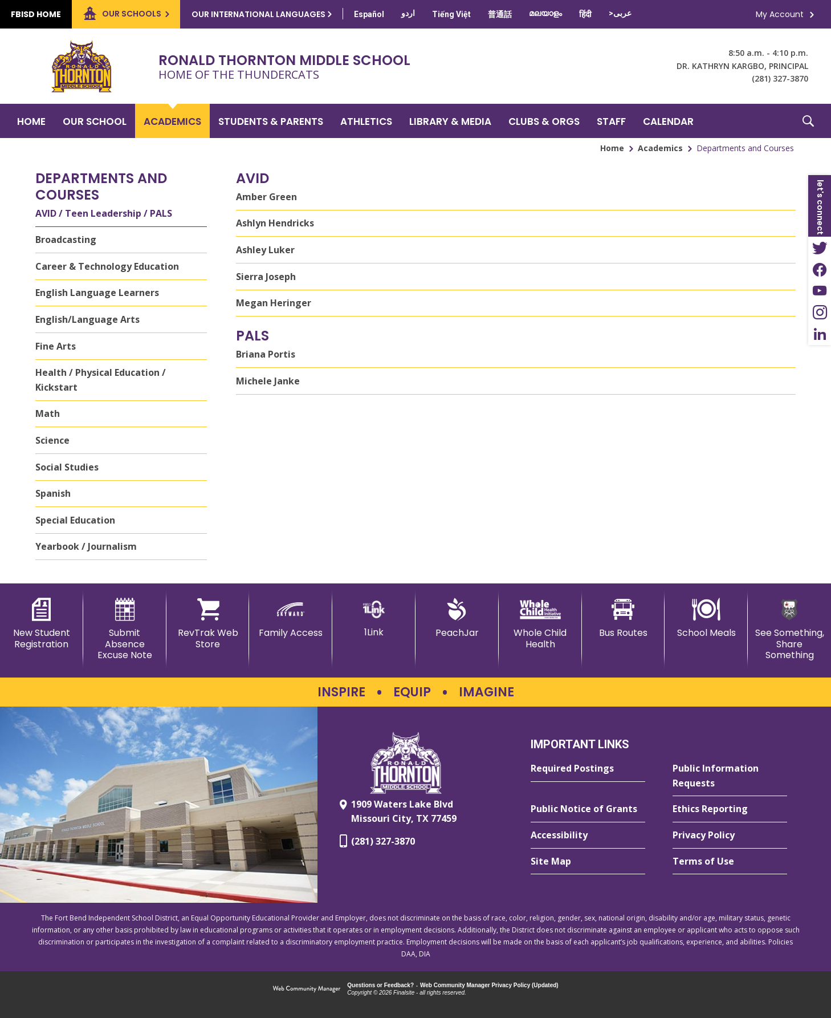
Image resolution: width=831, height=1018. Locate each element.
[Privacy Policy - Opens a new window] (730, 835)
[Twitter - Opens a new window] (819, 247)
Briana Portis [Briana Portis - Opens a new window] (265, 354)
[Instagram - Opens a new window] (819, 312)
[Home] (31, 121)
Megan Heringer (273, 303)
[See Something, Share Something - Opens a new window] (789, 629)
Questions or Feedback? (380, 985)
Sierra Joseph (266, 276)
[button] (808, 121)
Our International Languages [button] (258, 14)
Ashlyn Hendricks (275, 223)
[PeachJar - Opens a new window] (457, 618)
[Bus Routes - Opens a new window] (623, 618)
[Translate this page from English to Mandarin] (500, 14)
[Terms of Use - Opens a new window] (730, 862)
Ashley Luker (265, 250)
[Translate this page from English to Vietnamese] (451, 14)
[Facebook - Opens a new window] (819, 269)
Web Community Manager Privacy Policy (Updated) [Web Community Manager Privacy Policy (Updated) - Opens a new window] (489, 985)
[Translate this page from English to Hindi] (585, 14)
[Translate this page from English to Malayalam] (545, 13)
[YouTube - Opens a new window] (819, 291)
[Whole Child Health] (540, 624)
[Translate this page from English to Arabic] (620, 13)
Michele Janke (268, 381)
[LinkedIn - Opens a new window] (819, 334)
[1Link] (374, 618)
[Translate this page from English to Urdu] (408, 13)
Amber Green (266, 196)
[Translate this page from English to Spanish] (369, 14)
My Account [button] (780, 14)
